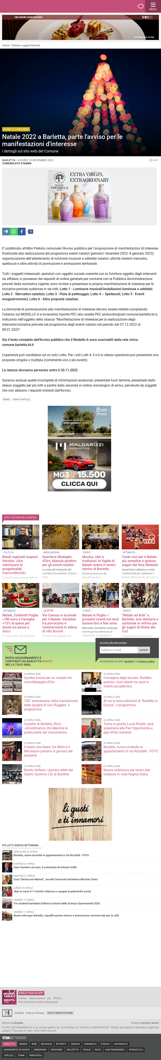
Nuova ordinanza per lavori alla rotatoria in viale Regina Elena (127, 772)
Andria (23, 1044)
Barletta (9, 1044)
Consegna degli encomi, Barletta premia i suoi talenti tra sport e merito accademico (127, 682)
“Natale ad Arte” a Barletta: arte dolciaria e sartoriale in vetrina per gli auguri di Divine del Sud (140, 623)
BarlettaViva (23, 6)
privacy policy (146, 661)
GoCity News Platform (60, 1013)
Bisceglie (46, 1044)
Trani (21, 1055)
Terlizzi (9, 1055)
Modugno (57, 1049)
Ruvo (98, 1049)
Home (5, 45)
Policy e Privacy (35, 1013)
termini (128, 661)
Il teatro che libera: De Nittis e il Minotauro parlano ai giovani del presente (48, 751)
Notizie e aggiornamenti (26, 45)
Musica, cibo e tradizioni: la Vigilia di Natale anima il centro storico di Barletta (99, 563)
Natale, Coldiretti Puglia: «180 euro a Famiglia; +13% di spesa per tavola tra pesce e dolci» (20, 623)
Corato (105, 1044)
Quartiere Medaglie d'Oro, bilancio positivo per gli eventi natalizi (59, 561)
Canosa (75, 1044)
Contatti (19, 1013)
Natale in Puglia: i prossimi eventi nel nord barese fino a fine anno (100, 619)
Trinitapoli (35, 1055)
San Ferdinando (115, 1049)
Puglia (87, 1049)
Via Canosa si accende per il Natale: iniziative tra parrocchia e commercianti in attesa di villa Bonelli (59, 623)
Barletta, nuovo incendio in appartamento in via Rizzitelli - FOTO (131, 749)
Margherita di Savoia (17, 1049)
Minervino (40, 1049)
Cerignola (90, 1044)
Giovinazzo (121, 1044)
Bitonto (61, 1044)
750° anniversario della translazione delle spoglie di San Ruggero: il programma (51, 705)
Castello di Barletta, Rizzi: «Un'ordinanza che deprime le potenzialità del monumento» (46, 728)
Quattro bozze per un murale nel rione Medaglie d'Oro (48, 680)
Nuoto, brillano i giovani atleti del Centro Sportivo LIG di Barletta (48, 772)
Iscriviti (144, 650)
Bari (34, 1044)
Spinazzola (136, 1049)
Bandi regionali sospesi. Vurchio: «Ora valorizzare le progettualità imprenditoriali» (20, 565)
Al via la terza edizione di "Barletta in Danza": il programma (131, 703)
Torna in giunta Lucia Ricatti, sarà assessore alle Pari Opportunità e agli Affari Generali (129, 728)
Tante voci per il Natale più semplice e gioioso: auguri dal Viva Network (140, 561)
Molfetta (73, 1049)
